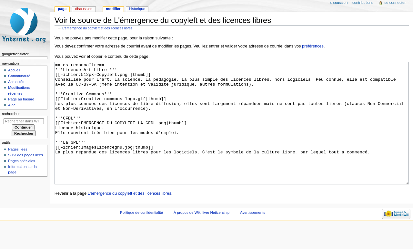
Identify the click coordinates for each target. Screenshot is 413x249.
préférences (313, 46)
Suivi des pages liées (25, 155)
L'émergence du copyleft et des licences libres (97, 28)
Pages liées (17, 149)
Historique (137, 9)
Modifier (113, 9)
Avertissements (252, 237)
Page (62, 9)
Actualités (16, 82)
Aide (11, 105)
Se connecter (395, 3)
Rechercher (11, 114)
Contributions (362, 3)
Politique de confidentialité (141, 237)
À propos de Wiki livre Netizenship (201, 237)
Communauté (19, 76)
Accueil (14, 70)
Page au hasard (21, 99)
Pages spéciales (21, 161)
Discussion (83, 9)
